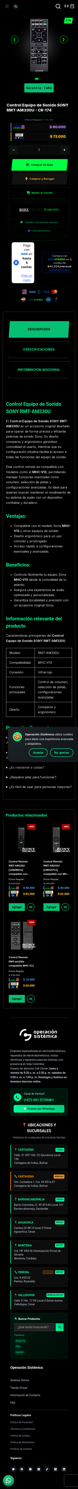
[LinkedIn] (64, 1469)
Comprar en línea (39, 165)
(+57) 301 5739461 (39, 1100)
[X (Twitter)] (55, 1469)
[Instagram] (30, 1469)
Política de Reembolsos (22, 1442)
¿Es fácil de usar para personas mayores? (40, 787)
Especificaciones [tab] (39, 349)
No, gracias (61, 752)
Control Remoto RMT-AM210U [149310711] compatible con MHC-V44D (56, 868)
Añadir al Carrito (39, 192)
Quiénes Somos (19, 1380)
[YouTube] (39, 1469)
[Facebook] (22, 1469)
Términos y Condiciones (22, 1429)
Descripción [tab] (39, 329)
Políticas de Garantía (21, 1449)
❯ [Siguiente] (63, 39)
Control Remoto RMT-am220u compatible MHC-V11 (21, 961)
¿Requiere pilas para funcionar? (32, 777)
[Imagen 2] (40, 78)
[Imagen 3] (42, 78)
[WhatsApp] (13, 1469)
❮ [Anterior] (14, 39)
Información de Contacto (25, 1395)
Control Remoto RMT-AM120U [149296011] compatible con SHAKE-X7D (18, 868)
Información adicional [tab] (39, 370)
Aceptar (38, 752)
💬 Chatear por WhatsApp (39, 1108)
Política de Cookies (20, 1435)
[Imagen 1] (37, 78)
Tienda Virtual (18, 1387)
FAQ (12, 1402)
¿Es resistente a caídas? (26, 767)
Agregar (17, 907)
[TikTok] (47, 1469)
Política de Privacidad (21, 1422)
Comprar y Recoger (39, 178)
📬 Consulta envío (39, 230)
